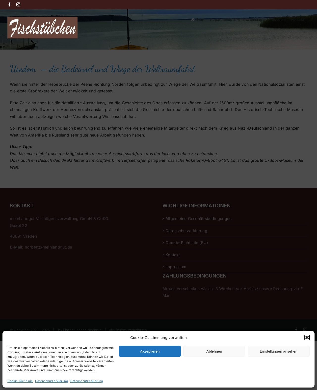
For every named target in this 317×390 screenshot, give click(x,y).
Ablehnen (214, 351)
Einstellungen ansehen (278, 351)
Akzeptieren (149, 351)
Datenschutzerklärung (51, 381)
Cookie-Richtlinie (20, 381)
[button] (307, 337)
